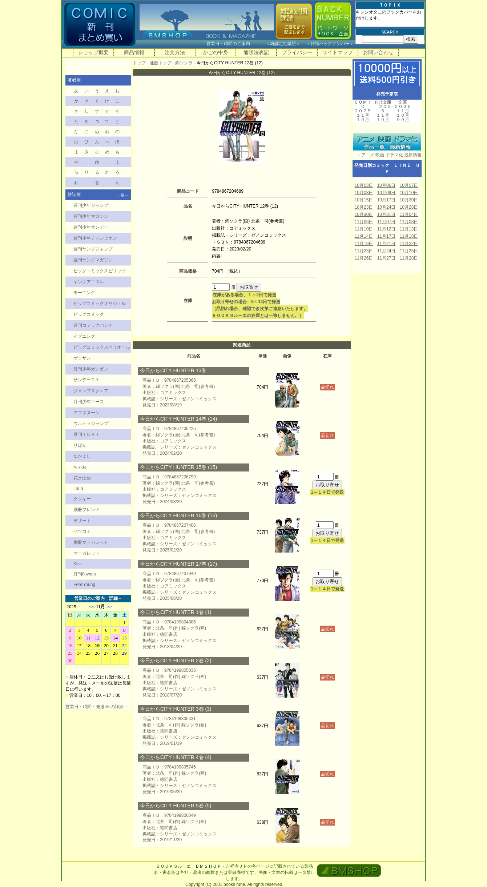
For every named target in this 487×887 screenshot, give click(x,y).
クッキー (82, 498)
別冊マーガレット (90, 542)
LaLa (78, 488)
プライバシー (297, 52)
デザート (82, 520)
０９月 (402, 119)
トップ (139, 62)
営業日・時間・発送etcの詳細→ (96, 706)
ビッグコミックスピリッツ (99, 270)
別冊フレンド (86, 509)
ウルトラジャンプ (90, 423)
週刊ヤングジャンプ (93, 249)
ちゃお (79, 467)
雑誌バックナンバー (330, 43)
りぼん (79, 445)
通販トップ (161, 62)
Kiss (77, 563)
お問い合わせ (378, 52)
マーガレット (86, 553)
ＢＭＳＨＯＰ (208, 866)
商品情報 (134, 52)
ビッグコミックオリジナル (99, 303)
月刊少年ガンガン (90, 369)
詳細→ (115, 598)
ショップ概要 (93, 52)
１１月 (362, 115)
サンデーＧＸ (86, 379)
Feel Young (84, 584)
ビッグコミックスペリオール (101, 347)
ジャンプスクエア (90, 390)
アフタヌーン (86, 412)
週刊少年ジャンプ (90, 205)
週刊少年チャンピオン (95, 238)
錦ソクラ (184, 62)
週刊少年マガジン (90, 216)
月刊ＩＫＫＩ (86, 434)
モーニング (84, 292)
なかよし (82, 456)
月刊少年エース (88, 401)
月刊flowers (84, 574)
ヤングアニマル (88, 281)
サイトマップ (337, 52)
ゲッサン (82, 358)
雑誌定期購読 (283, 43)
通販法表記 (256, 52)
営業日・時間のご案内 (235, 43)
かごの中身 (215, 52)
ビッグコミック (88, 314)
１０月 (362, 119)
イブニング (84, 336)
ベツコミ (82, 531)
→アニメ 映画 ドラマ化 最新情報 (387, 154)
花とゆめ (82, 478)
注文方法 (175, 52)
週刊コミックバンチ (93, 325)
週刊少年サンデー (90, 227)
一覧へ (123, 195)
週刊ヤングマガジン (93, 259)
